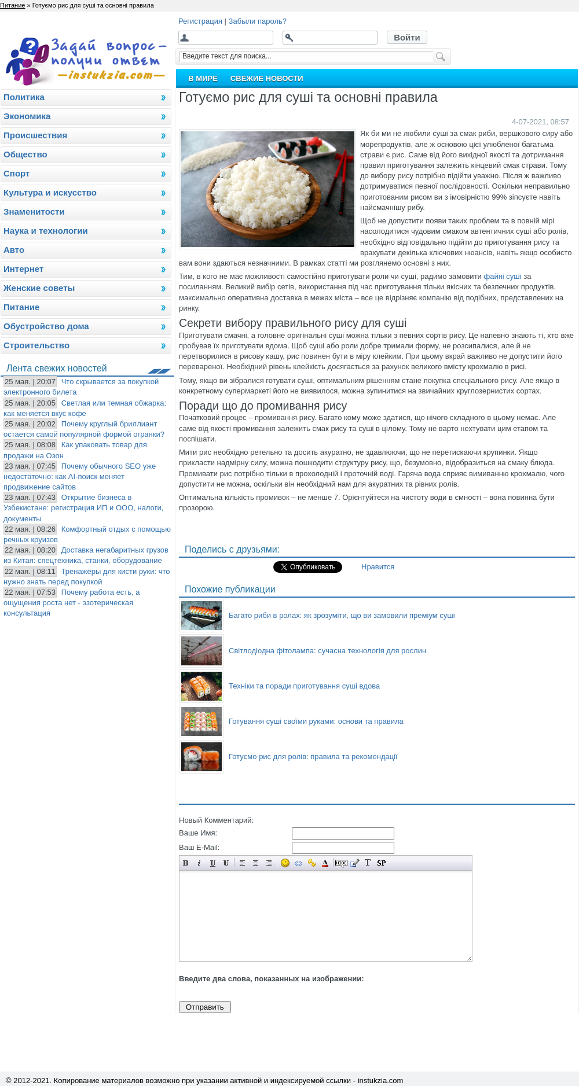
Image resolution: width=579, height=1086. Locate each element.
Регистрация (200, 21)
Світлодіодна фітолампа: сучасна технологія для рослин (327, 650)
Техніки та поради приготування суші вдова (304, 686)
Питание (12, 5)
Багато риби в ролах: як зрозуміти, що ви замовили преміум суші (342, 615)
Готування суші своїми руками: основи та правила (316, 721)
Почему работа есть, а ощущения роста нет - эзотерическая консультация (71, 602)
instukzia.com (381, 1080)
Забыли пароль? (258, 21)
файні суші (502, 276)
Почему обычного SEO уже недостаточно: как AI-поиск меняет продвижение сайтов (79, 476)
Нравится (377, 566)
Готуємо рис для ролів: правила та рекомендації (313, 756)
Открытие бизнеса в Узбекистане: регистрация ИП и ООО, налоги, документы (83, 507)
